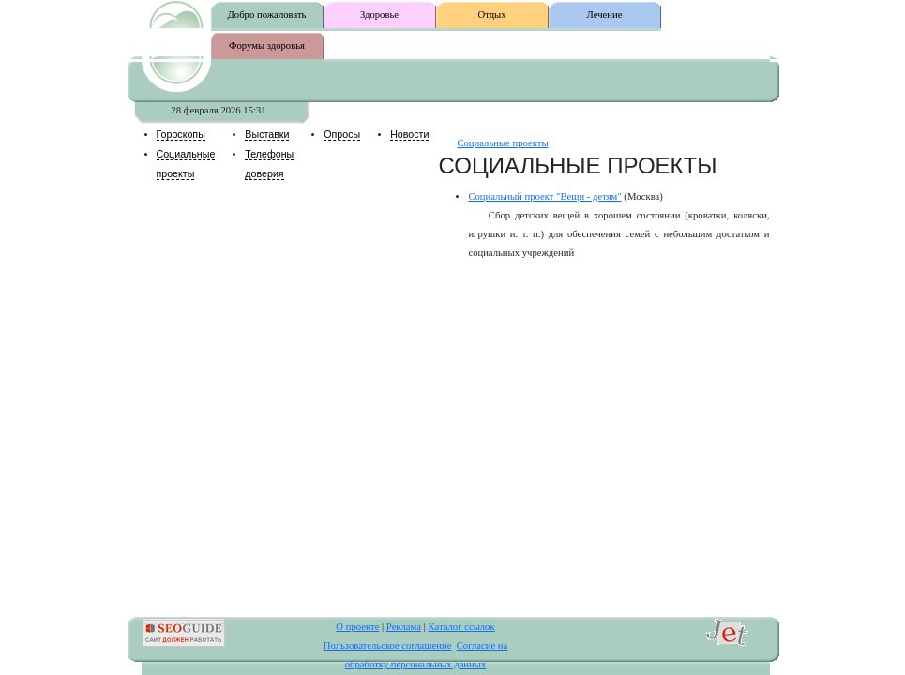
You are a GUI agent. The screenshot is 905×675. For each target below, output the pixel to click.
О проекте (357, 627)
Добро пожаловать (267, 14)
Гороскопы (181, 134)
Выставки (267, 134)
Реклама (403, 627)
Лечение (605, 14)
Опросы (342, 134)
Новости (409, 134)
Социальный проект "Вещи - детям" (544, 196)
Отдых (491, 14)
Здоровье (379, 14)
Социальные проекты (502, 143)
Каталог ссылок (461, 627)
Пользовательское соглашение (388, 645)
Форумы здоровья (267, 45)
